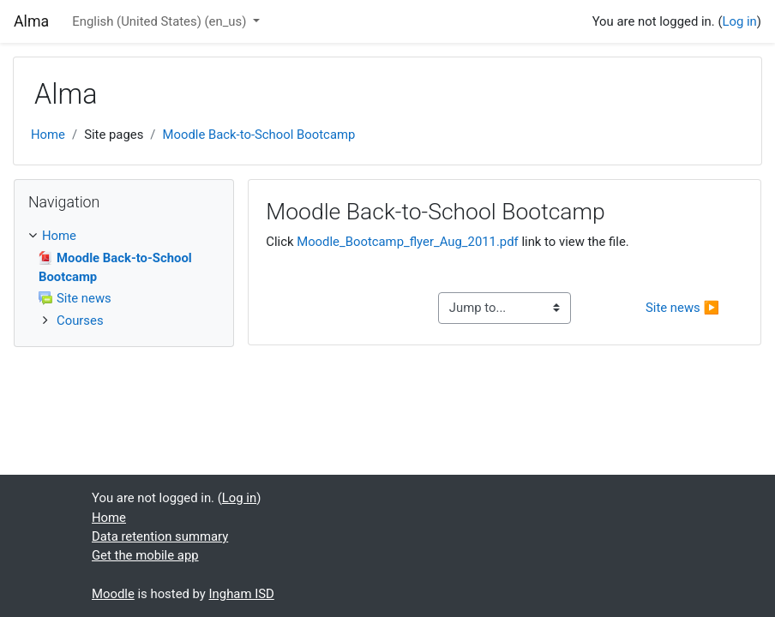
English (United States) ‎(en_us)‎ (160, 21)
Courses (80, 320)
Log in (739, 21)
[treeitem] (123, 235)
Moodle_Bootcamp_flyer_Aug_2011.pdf (408, 241)
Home (48, 134)
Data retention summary (160, 536)
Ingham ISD (241, 594)
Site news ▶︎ (682, 307)
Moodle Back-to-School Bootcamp (258, 134)
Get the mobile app (145, 555)
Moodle (113, 594)
